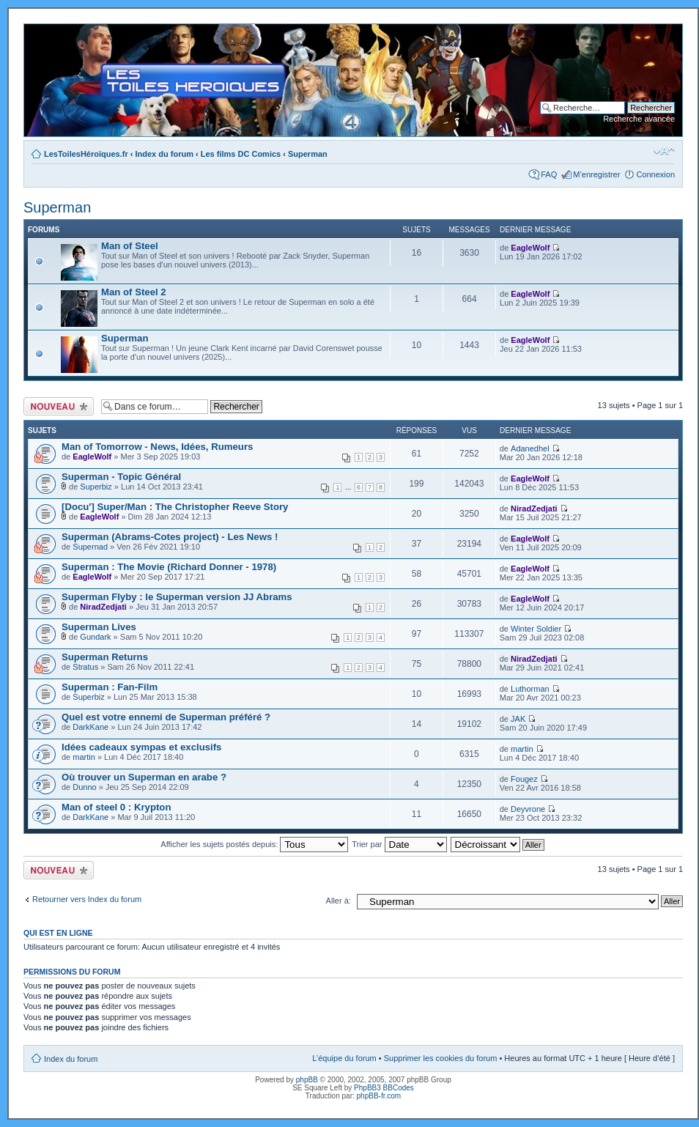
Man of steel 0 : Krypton (116, 807)
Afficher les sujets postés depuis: (254, 844)
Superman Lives (99, 626)
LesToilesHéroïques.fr (86, 153)
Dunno (84, 787)
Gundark (95, 636)
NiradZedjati (534, 508)
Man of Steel (129, 245)
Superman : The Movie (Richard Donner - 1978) (169, 566)
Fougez (524, 779)
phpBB (307, 1080)
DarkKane (90, 727)
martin (84, 757)
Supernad (90, 546)
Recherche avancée (639, 118)
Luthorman (530, 688)
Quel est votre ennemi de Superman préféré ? (166, 717)
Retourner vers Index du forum (86, 899)
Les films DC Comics (241, 153)
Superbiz (95, 486)
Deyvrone (528, 809)
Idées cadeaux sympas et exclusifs (141, 747)
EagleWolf (530, 247)
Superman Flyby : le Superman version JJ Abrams (177, 596)
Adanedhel (530, 448)
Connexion (655, 174)
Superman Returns (105, 656)
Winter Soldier (536, 628)
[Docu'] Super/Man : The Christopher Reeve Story (175, 506)
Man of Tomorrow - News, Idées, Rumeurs (157, 446)
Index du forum (164, 153)
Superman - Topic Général (121, 476)
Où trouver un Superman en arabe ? (144, 777)
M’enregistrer (596, 174)
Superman (308, 153)
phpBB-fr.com (379, 1096)
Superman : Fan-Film (110, 686)
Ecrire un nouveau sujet (58, 406)
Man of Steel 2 (133, 292)
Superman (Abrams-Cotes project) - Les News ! (170, 536)
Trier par (399, 844)
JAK (518, 718)
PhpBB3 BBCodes (384, 1088)
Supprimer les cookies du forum (441, 1058)
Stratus (85, 666)
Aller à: (338, 900)
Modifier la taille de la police (664, 151)
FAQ (549, 174)
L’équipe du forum (344, 1058)
